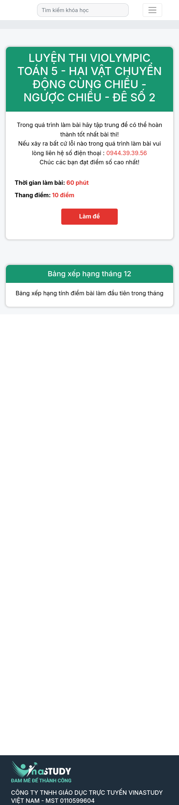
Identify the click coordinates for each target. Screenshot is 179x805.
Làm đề (89, 216)
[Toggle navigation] (152, 10)
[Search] (83, 10)
